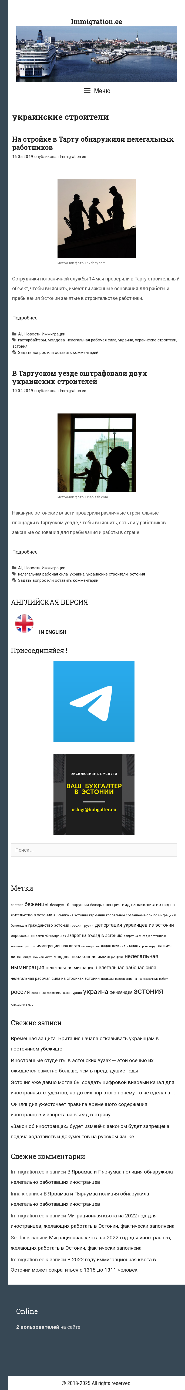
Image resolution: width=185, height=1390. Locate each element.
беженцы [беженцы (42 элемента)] (37, 904)
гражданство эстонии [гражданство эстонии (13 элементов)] (48, 925)
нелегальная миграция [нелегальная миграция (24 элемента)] (70, 967)
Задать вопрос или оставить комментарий (58, 352)
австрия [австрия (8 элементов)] (17, 905)
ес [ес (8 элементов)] (33, 936)
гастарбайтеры (32, 340)
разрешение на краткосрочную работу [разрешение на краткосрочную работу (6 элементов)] (141, 979)
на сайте (48, 1327)
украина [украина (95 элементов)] (95, 991)
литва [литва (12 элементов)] (16, 957)
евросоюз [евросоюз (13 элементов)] (20, 935)
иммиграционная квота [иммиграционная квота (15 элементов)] (58, 945)
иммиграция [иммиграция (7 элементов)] (90, 946)
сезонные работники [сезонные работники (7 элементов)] (46, 993)
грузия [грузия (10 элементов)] (88, 925)
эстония (20, 346)
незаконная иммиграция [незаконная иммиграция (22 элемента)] (97, 956)
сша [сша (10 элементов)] (66, 993)
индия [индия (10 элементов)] (106, 946)
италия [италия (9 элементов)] (132, 946)
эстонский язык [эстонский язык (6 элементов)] (22, 1005)
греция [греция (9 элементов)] (75, 925)
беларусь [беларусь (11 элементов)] (58, 905)
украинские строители (155, 340)
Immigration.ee (96, 21)
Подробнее (25, 318)
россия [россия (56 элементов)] (20, 991)
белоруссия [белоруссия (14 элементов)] (78, 904)
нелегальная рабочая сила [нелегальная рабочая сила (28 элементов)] (126, 967)
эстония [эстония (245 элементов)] (148, 991)
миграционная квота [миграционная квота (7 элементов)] (37, 957)
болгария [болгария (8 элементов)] (97, 905)
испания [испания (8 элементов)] (118, 946)
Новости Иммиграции (44, 334)
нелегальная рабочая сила (91, 340)
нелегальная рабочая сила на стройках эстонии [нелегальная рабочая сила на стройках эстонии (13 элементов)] (55, 978)
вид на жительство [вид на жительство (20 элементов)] (141, 904)
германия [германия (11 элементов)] (97, 915)
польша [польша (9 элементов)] (107, 979)
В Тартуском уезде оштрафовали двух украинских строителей (79, 377)
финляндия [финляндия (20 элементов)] (121, 992)
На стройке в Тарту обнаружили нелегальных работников (93, 143)
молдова (56, 340)
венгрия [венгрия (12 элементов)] (113, 905)
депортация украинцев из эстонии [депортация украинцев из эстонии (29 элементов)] (134, 925)
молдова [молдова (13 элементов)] (62, 957)
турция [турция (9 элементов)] (76, 993)
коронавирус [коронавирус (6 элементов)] (147, 946)
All (20, 334)
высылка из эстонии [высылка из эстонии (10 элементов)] (70, 915)
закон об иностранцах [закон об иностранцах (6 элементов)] (51, 936)
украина (125, 340)
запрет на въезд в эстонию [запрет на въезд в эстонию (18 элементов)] (95, 935)
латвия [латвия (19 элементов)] (164, 945)
